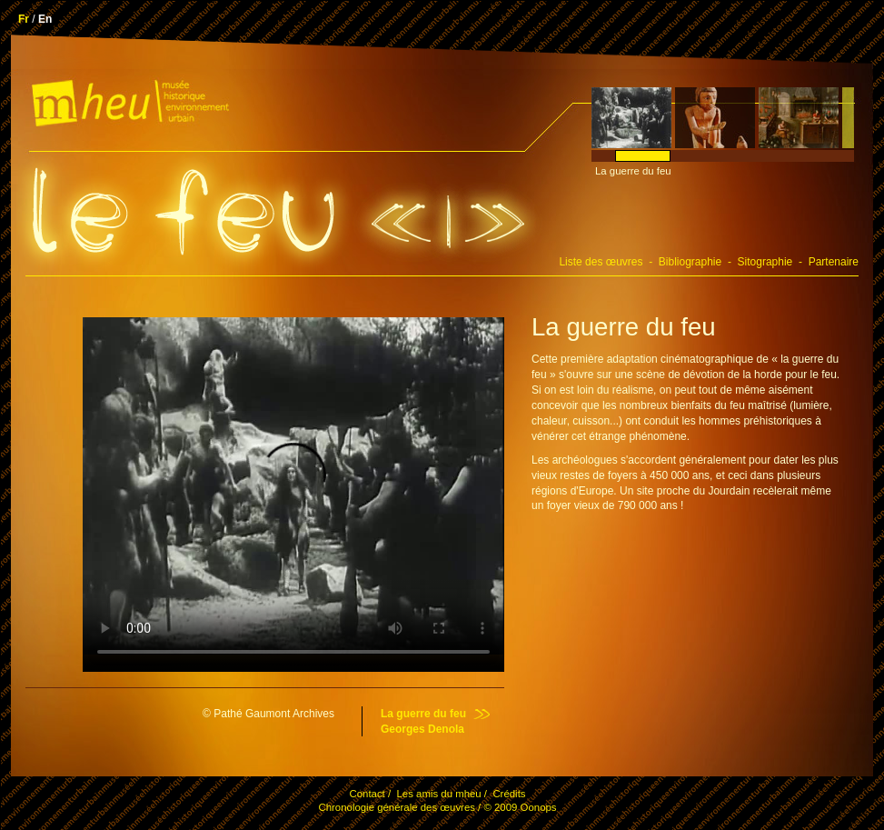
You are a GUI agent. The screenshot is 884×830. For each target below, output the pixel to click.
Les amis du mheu (438, 793)
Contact (366, 793)
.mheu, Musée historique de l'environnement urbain (128, 107)
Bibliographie (690, 261)
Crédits (508, 793)
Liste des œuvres (600, 261)
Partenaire (834, 261)
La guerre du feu (423, 713)
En (45, 19)
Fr (23, 19)
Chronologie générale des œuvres (396, 807)
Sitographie (765, 261)
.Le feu (184, 213)
